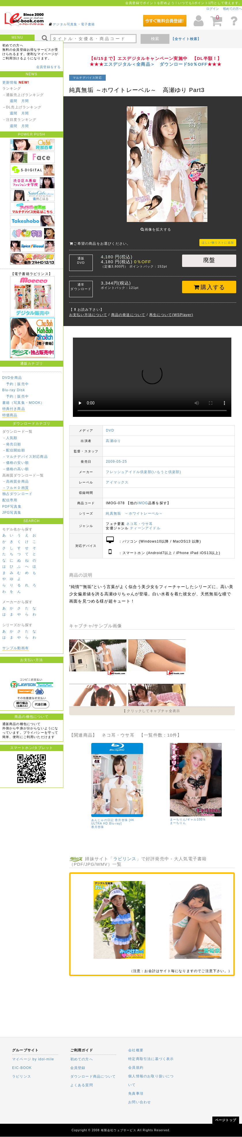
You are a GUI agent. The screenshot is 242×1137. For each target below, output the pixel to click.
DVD (110, 426)
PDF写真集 (12, 507)
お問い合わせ (139, 1102)
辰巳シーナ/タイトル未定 (91, 815)
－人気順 (10, 438)
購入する (209, 283)
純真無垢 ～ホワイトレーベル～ (134, 509)
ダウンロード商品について (93, 1076)
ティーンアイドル (145, 524)
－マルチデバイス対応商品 (25, 457)
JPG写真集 (12, 513)
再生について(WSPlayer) (171, 310)
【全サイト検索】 (186, 39)
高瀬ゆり (113, 436)
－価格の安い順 (15, 463)
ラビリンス (125, 854)
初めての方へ (232, 8)
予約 (10, 384)
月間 (25, 101)
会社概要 (135, 1050)
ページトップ (225, 1120)
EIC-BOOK (22, 1068)
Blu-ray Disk (13, 390)
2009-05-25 (116, 457)
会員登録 (78, 1068)
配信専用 (10, 500)
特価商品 (10, 415)
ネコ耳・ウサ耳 (139, 519)
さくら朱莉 (160, 818)
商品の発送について (128, 310)
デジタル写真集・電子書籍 (74, 24)
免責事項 (135, 1093)
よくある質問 (81, 1085)
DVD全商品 (12, 378)
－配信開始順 (13, 450)
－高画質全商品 (15, 481)
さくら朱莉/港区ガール (168, 815)
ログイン (212, 8)
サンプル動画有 (15, 648)
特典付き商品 (13, 409)
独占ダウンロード (17, 494)
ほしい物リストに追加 (218, 238)
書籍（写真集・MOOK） (23, 403)
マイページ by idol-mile (33, 1059)
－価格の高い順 (15, 469)
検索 (155, 38)
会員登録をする (48, 67)
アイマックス (117, 478)
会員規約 (135, 1068)
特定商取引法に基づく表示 (151, 1059)
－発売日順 (11, 444)
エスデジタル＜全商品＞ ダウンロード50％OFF (155, 64)
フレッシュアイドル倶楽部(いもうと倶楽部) (143, 468)
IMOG (142, 499)
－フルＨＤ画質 (15, 488)
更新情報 (10, 82)
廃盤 (209, 256)
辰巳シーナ (81, 818)
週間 (13, 101)
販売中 (23, 384)
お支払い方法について (88, 310)
